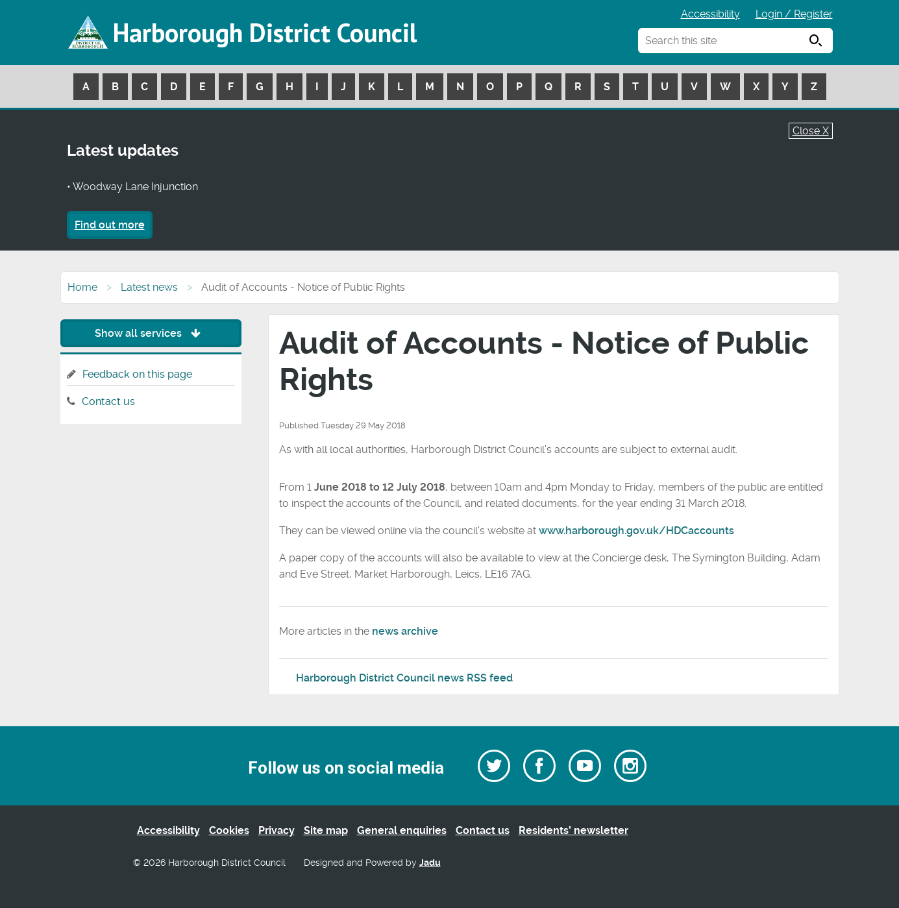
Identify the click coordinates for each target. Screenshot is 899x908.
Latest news (149, 287)
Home (82, 287)
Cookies (229, 830)
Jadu (430, 862)
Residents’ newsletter (573, 830)
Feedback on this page (137, 374)
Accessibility (710, 14)
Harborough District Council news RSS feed (404, 678)
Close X (811, 131)
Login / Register (794, 14)
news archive (405, 631)
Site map (326, 830)
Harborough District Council (265, 32)
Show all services (151, 333)
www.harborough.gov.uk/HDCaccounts (636, 530)
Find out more (110, 225)
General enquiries (402, 830)
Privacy (276, 830)
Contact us (108, 401)
